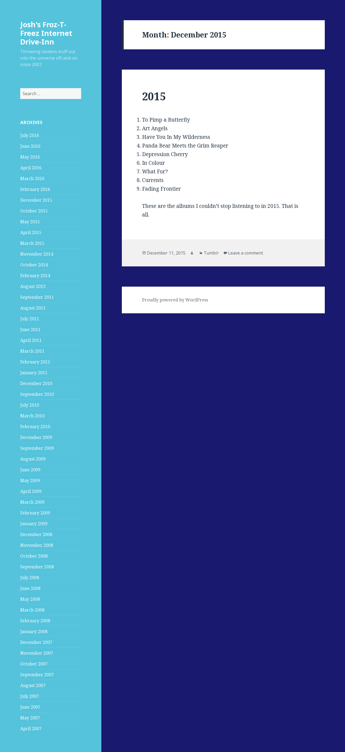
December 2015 (36, 200)
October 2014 (34, 265)
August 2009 (33, 459)
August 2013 (33, 286)
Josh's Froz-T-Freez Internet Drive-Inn (46, 33)
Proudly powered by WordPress (175, 300)
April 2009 (31, 491)
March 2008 (32, 610)
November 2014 (36, 254)
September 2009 (37, 448)
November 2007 (36, 653)
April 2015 (31, 232)
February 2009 (35, 513)
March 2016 (32, 178)
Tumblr (211, 253)
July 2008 (29, 578)
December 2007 (36, 642)
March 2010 (32, 416)
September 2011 (37, 297)
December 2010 (36, 383)
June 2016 (30, 146)
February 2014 (35, 276)
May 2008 (30, 599)
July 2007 (29, 696)
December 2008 (36, 534)
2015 (154, 96)
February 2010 (35, 427)
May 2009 (30, 480)
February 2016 (35, 189)
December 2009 (36, 437)
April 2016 (31, 168)
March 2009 (32, 502)
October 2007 (34, 664)
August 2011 (33, 308)
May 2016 (30, 157)
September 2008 (37, 567)
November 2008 (36, 545)
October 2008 (34, 556)
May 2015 (30, 222)
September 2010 (37, 394)
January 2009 (33, 524)
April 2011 (31, 340)
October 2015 (34, 211)
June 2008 (30, 588)
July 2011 (29, 319)
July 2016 (29, 135)
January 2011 (33, 373)
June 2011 (30, 329)
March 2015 (32, 243)
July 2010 (29, 405)
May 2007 (30, 718)
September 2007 (37, 675)
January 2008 (33, 631)
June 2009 (30, 470)
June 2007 (30, 707)
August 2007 (33, 685)
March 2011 (32, 351)
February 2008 (35, 621)
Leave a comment (245, 253)
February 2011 (35, 362)
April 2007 (31, 729)
